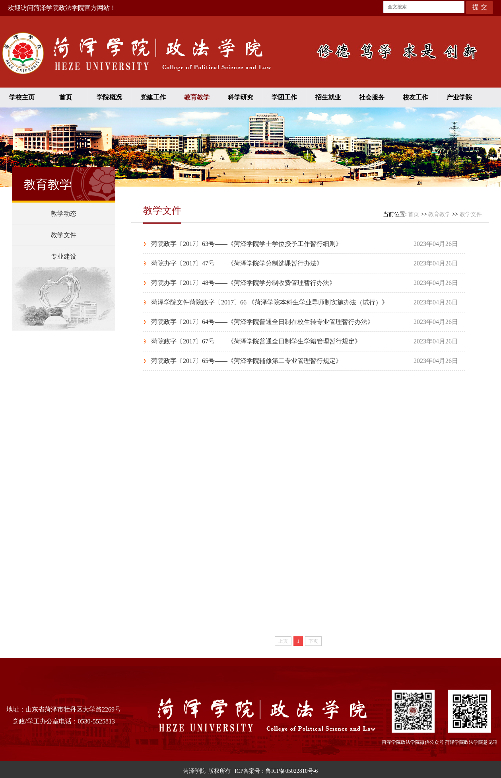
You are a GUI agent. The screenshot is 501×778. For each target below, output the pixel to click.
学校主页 (22, 97)
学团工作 (284, 97)
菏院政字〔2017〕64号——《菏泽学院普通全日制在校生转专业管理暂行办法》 (262, 321)
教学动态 (63, 213)
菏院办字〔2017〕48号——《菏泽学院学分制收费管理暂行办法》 (243, 282)
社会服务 (371, 97)
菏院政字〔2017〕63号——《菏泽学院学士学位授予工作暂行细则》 (246, 243)
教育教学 (197, 97)
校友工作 (415, 97)
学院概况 (109, 97)
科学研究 (240, 97)
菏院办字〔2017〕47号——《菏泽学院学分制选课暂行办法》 (237, 263)
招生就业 (328, 97)
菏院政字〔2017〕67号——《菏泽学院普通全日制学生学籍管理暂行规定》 (256, 341)
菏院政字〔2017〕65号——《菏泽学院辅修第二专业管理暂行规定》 (246, 360)
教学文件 (63, 235)
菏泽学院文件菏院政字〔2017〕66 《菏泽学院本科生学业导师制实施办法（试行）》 (269, 302)
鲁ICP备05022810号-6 (292, 771)
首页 (65, 97)
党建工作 (153, 97)
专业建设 (63, 256)
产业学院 (459, 97)
